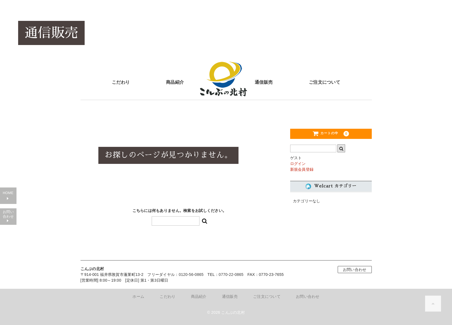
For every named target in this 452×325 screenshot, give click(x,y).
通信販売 (264, 81)
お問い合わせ (8, 231)
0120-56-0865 (191, 274)
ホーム (138, 296)
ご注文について (324, 81)
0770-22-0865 (231, 274)
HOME (8, 208)
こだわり (121, 81)
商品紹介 (175, 81)
